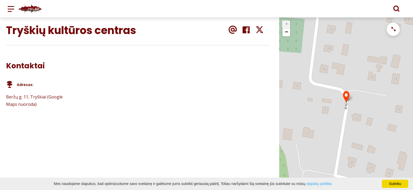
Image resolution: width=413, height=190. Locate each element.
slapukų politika (319, 184)
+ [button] (286, 24)
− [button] (286, 32)
